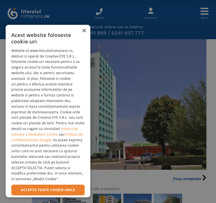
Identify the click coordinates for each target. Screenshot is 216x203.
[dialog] (48, 111)
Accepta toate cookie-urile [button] (48, 189)
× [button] (84, 31)
